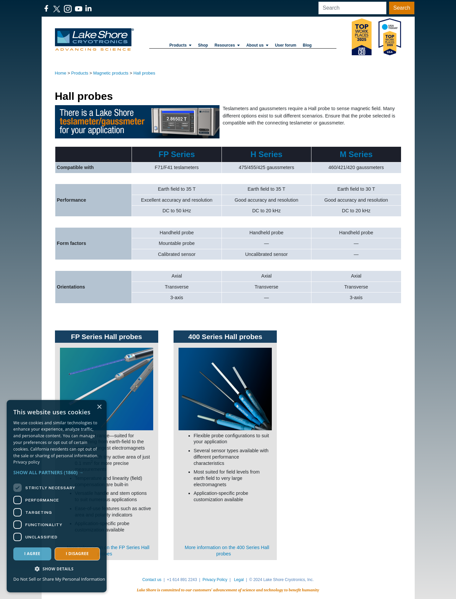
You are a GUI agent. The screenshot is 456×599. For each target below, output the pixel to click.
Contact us (151, 579)
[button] (56, 472)
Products (180, 45)
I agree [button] (32, 553)
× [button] (99, 407)
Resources (227, 45)
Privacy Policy (215, 579)
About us (257, 45)
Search (401, 8)
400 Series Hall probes (225, 336)
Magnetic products (111, 73)
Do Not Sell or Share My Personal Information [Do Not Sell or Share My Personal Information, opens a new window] (59, 579)
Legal (238, 579)
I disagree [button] (77, 553)
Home (61, 73)
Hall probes (144, 73)
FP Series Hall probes (106, 336)
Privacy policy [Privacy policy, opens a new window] (26, 462)
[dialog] (57, 496)
